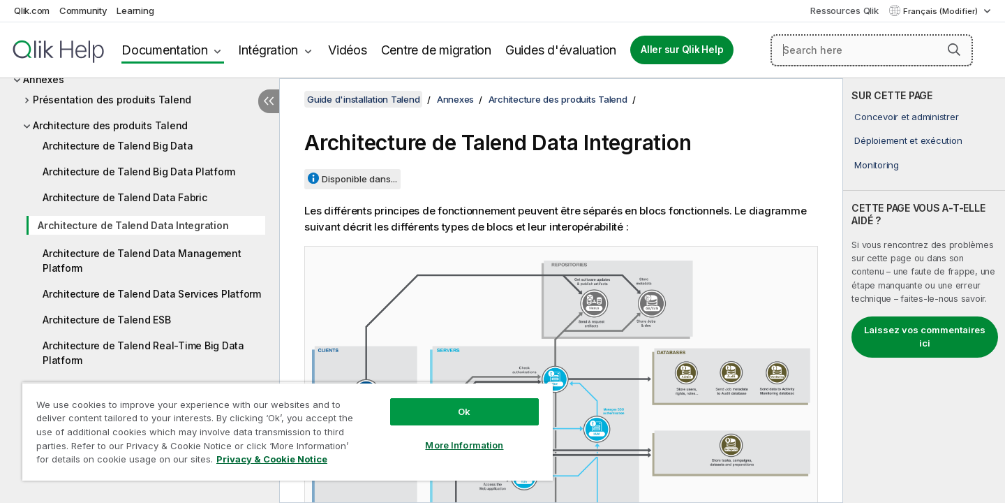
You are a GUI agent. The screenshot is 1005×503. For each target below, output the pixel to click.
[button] (954, 50)
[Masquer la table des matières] (268, 101)
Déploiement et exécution (908, 140)
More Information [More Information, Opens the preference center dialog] (464, 445)
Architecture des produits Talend (110, 125)
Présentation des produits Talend (112, 99)
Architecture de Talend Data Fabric (125, 197)
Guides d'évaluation (560, 50)
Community (83, 10)
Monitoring (876, 164)
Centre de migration (436, 50)
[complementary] (924, 290)
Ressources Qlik (844, 10)
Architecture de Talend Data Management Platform (142, 260)
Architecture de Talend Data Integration (133, 225)
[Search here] (872, 50)
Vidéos (347, 50)
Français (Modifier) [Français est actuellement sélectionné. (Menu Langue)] (941, 11)
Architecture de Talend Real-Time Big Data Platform (143, 353)
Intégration (268, 50)
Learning (135, 10)
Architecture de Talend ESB (107, 320)
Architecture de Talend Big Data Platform (139, 171)
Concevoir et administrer (906, 116)
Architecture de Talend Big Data (118, 146)
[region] (287, 431)
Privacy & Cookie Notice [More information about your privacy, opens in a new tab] (271, 459)
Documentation (164, 50)
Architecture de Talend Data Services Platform (152, 294)
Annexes (43, 79)
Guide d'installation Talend (363, 99)
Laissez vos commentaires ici (924, 336)
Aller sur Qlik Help (682, 49)
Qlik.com (32, 10)
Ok (464, 411)
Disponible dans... (359, 178)
